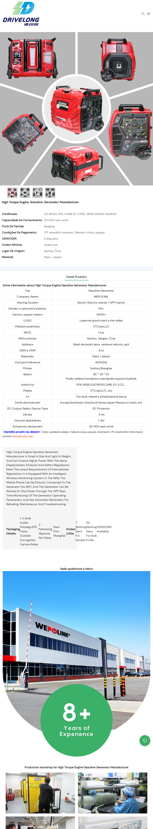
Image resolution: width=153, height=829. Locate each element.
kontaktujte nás (23, 436)
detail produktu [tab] (76, 277)
